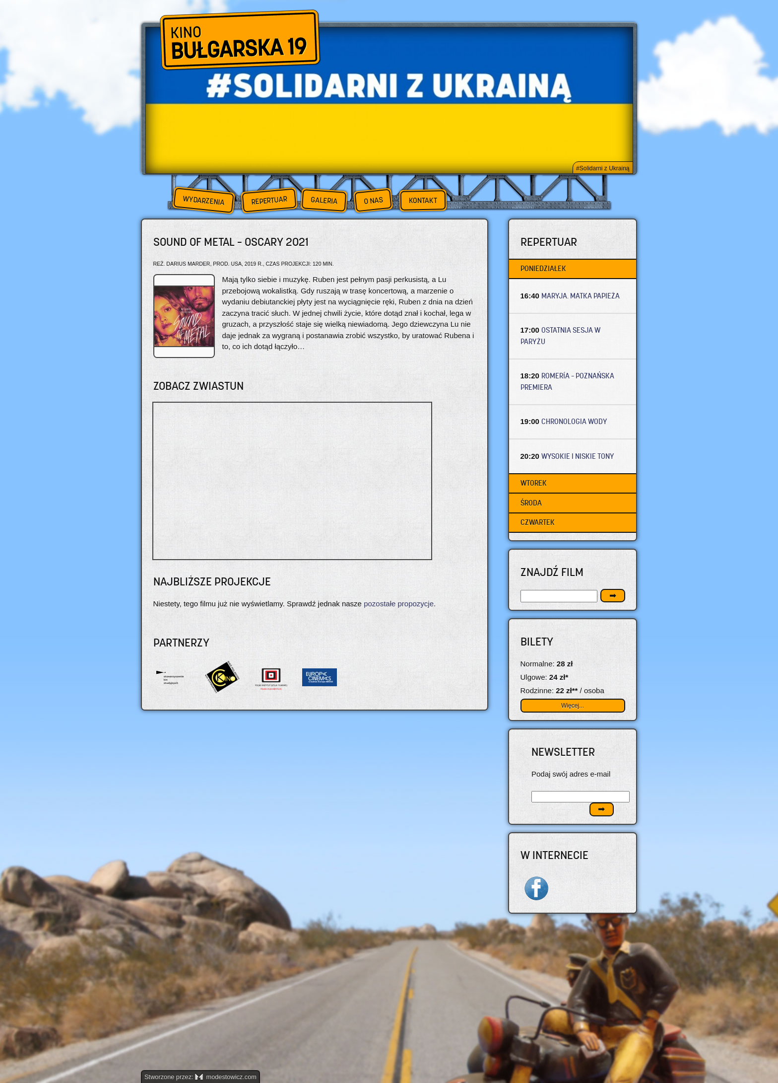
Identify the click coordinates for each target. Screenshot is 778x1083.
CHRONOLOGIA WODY (574, 421)
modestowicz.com (226, 1077)
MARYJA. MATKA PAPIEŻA (580, 295)
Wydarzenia (203, 200)
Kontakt (423, 200)
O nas (373, 200)
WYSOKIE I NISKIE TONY (577, 456)
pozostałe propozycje (399, 603)
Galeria (323, 200)
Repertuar (269, 200)
